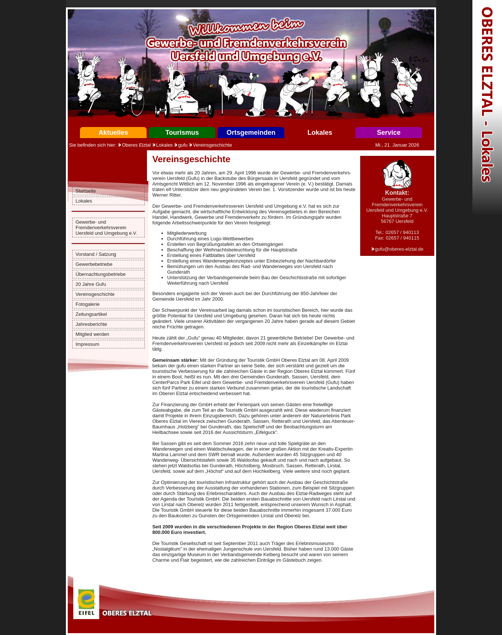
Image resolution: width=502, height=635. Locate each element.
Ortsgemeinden (251, 132)
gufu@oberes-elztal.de (399, 249)
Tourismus (182, 132)
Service (389, 132)
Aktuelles (113, 132)
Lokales (319, 132)
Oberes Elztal (136, 145)
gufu (182, 145)
